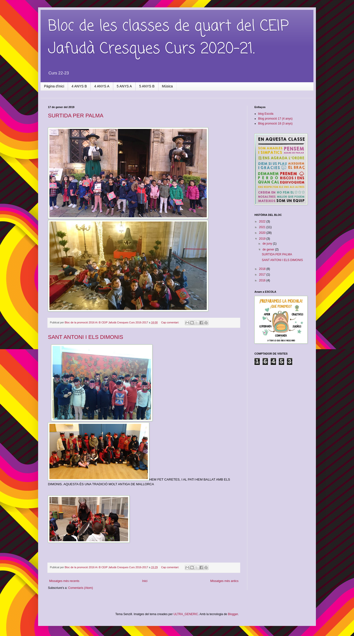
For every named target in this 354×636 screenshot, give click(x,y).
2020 (262, 233)
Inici (144, 581)
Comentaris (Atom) (80, 588)
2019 (262, 238)
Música (167, 86)
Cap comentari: (170, 322)
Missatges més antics (224, 581)
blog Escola (265, 113)
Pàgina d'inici (54, 86)
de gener (269, 249)
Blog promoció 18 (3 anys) (275, 123)
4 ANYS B (79, 86)
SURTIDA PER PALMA (75, 115)
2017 (262, 274)
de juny (268, 243)
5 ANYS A (124, 86)
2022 (262, 221)
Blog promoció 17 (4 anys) (275, 118)
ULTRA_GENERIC (186, 614)
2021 (262, 227)
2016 (262, 280)
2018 (262, 269)
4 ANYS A (101, 86)
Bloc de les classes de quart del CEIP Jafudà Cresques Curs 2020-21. (168, 37)
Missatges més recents (64, 581)
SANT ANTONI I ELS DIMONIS (85, 337)
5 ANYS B (146, 86)
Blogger (233, 614)
